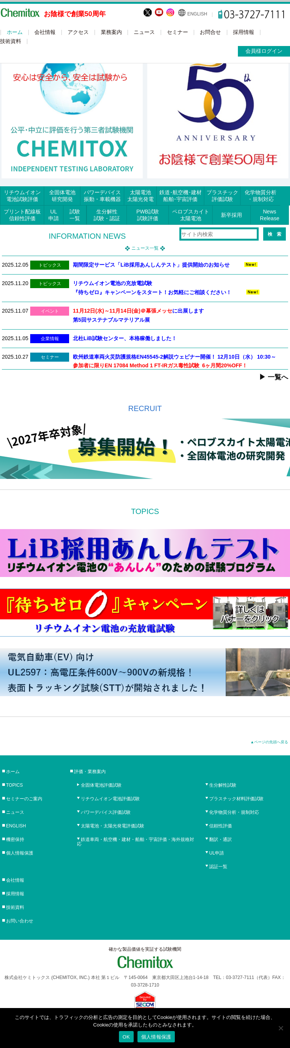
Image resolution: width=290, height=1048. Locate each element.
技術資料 (10, 41)
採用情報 (243, 32)
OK (126, 1037)
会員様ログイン (263, 51)
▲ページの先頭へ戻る (269, 742)
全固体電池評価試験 (101, 785)
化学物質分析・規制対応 (234, 812)
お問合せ (210, 32)
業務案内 (111, 32)
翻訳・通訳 (220, 839)
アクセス (78, 32)
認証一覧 (218, 866)
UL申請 (216, 853)
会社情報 (45, 32)
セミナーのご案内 (24, 798)
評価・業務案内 (90, 771)
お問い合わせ (19, 921)
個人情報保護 (19, 853)
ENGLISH (197, 14)
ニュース (144, 32)
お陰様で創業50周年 (75, 14)
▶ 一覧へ (273, 377)
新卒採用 (231, 215)
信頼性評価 (220, 826)
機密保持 (15, 839)
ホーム (15, 32)
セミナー (177, 32)
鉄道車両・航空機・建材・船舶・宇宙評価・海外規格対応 (135, 842)
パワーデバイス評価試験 (106, 812)
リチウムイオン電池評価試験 (110, 798)
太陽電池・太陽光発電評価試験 (112, 826)
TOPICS (14, 785)
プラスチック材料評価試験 (236, 798)
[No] (280, 1028)
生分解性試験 (222, 785)
